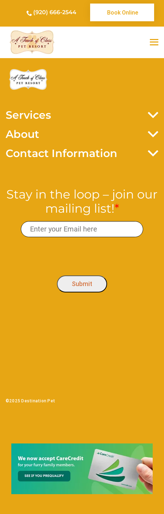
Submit (82, 284)
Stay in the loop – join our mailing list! (82, 201)
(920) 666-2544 (54, 12)
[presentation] (82, 254)
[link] (122, 12)
